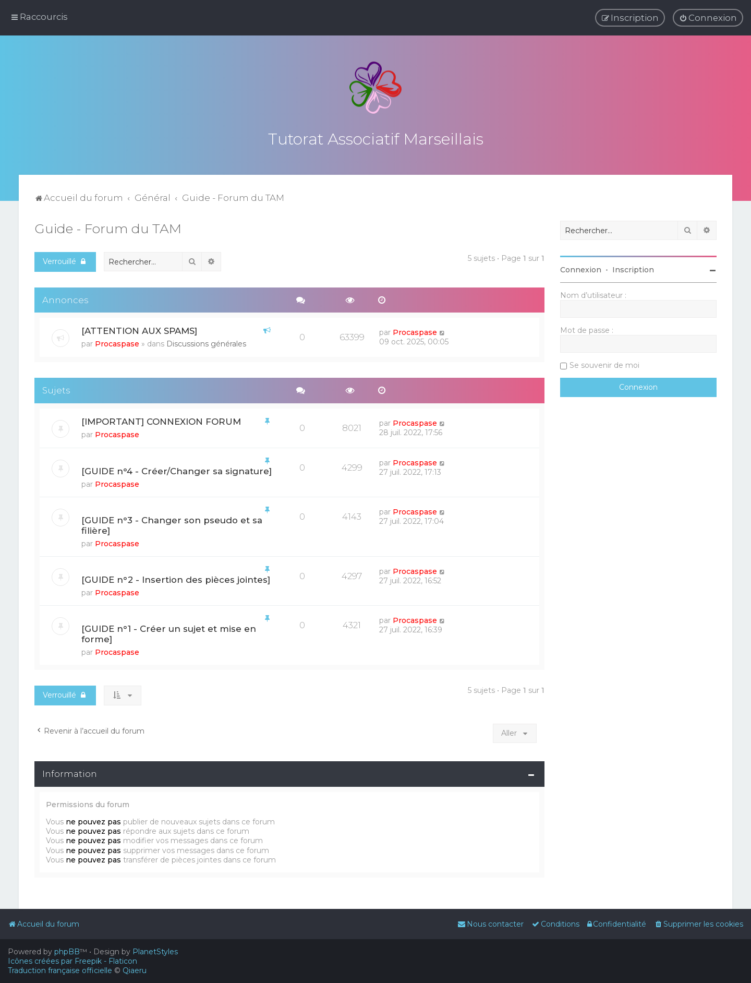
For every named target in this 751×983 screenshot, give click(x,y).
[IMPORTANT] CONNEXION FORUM (161, 419)
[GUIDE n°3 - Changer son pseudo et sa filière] (171, 523)
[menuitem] (708, 18)
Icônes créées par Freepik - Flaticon (72, 961)
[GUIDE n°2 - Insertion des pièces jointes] (175, 577)
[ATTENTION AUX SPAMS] (139, 328)
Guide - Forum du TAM (107, 226)
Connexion (580, 267)
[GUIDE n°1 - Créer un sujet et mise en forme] (168, 631)
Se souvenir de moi (604, 363)
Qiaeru (135, 970)
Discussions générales (206, 341)
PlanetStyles (155, 951)
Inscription (633, 267)
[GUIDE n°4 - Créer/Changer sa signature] (176, 469)
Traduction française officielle (60, 970)
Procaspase (117, 341)
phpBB (67, 951)
